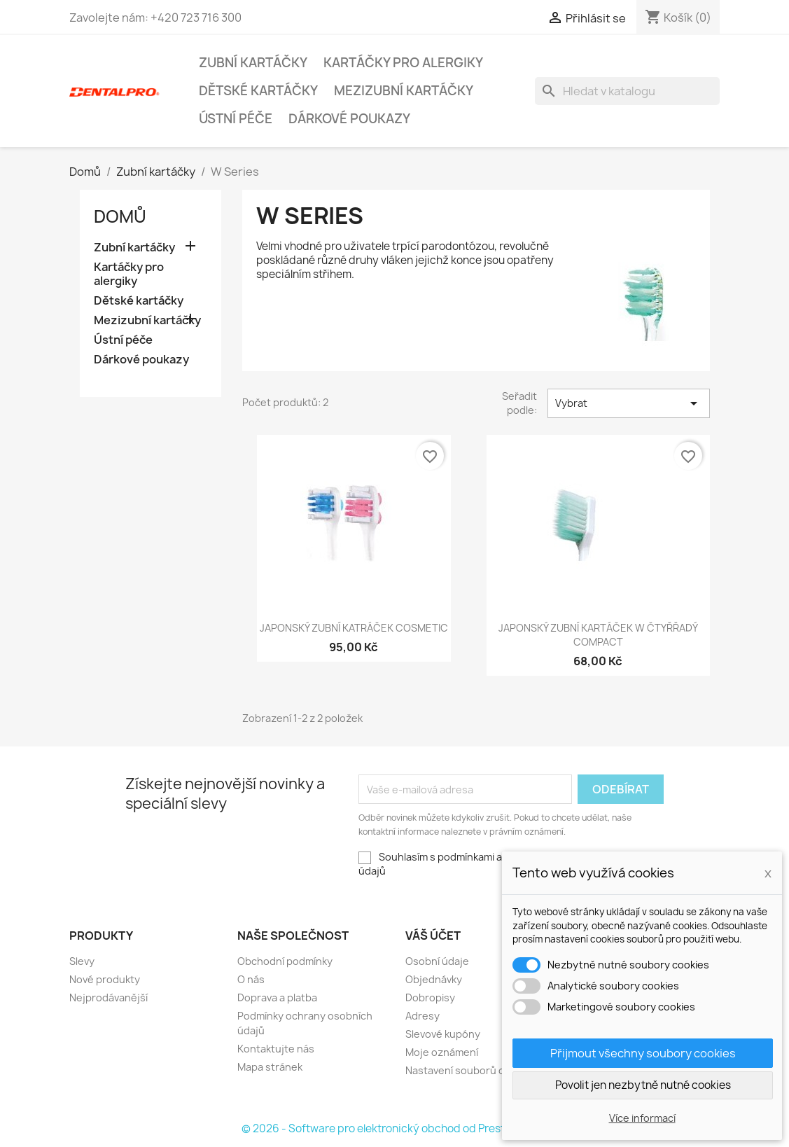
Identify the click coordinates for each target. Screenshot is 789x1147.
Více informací (642, 1118)
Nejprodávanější (108, 997)
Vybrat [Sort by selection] (628, 403)
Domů (120, 216)
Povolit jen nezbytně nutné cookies (643, 1085)
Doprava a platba (277, 997)
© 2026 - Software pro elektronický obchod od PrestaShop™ (394, 1128)
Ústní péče (235, 118)
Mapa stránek (269, 1066)
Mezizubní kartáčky (403, 90)
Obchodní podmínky (285, 961)
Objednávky (433, 979)
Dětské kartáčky (258, 90)
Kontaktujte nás (275, 1048)
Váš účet (433, 935)
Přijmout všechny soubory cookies (643, 1053)
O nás (251, 979)
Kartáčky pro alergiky (403, 62)
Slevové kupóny (442, 1034)
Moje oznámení (441, 1052)
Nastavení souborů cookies (470, 1070)
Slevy (82, 961)
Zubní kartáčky (253, 62)
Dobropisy (430, 997)
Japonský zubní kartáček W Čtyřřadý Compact (598, 634)
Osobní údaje (437, 961)
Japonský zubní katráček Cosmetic (354, 627)
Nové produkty (104, 979)
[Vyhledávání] (627, 91)
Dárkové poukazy (349, 118)
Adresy (422, 1015)
